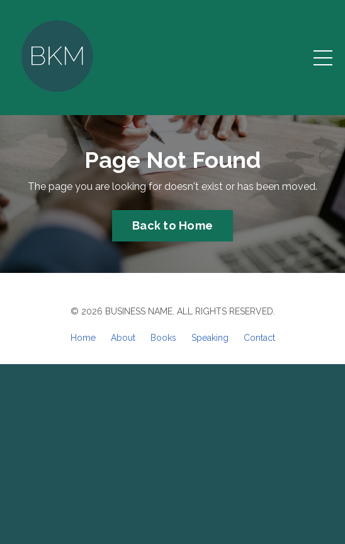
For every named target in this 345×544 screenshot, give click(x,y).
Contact (259, 338)
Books (163, 338)
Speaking (210, 338)
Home (83, 338)
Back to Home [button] (172, 225)
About (123, 338)
